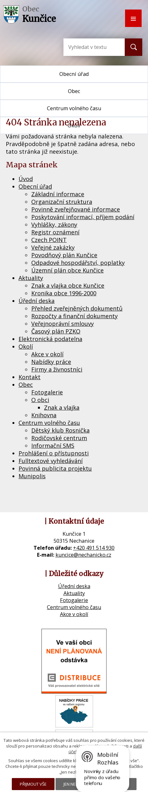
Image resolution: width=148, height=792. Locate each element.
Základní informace (57, 194)
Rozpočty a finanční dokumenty (74, 316)
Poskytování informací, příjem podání (82, 217)
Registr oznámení (55, 232)
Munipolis (32, 476)
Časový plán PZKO (55, 331)
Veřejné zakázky (53, 247)
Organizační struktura (61, 201)
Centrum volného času (49, 422)
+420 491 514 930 (94, 547)
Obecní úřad (74, 73)
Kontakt (29, 377)
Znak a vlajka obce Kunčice (67, 285)
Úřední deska (36, 301)
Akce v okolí (47, 354)
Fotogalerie (47, 392)
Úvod (25, 179)
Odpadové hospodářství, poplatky (78, 262)
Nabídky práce (51, 362)
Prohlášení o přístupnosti (53, 453)
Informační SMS (52, 445)
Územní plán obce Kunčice (67, 270)
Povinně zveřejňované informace (75, 209)
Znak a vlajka (61, 407)
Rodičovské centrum (59, 438)
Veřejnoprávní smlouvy (62, 323)
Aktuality (30, 278)
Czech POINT (49, 240)
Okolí (25, 346)
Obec (74, 91)
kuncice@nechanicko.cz (83, 554)
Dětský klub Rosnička (60, 430)
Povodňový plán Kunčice (64, 255)
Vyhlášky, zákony (54, 224)
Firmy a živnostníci (56, 369)
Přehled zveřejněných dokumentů (76, 308)
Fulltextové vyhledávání (50, 461)
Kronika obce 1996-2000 (63, 293)
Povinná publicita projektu (55, 468)
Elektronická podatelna (50, 339)
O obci (40, 400)
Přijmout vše (33, 784)
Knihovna (43, 415)
